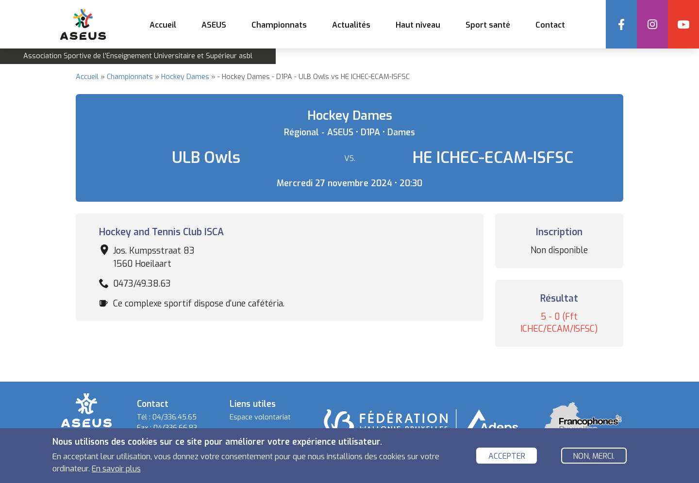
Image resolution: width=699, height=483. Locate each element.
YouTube (683, 24)
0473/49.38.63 (142, 284)
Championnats (130, 76)
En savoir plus (116, 470)
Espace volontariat (260, 417)
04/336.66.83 (175, 428)
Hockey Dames (185, 76)
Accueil (163, 25)
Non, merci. (594, 457)
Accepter (506, 457)
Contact (550, 25)
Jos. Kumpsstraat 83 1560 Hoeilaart (154, 257)
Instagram (652, 24)
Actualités (351, 25)
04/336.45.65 (174, 417)
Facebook (621, 24)
